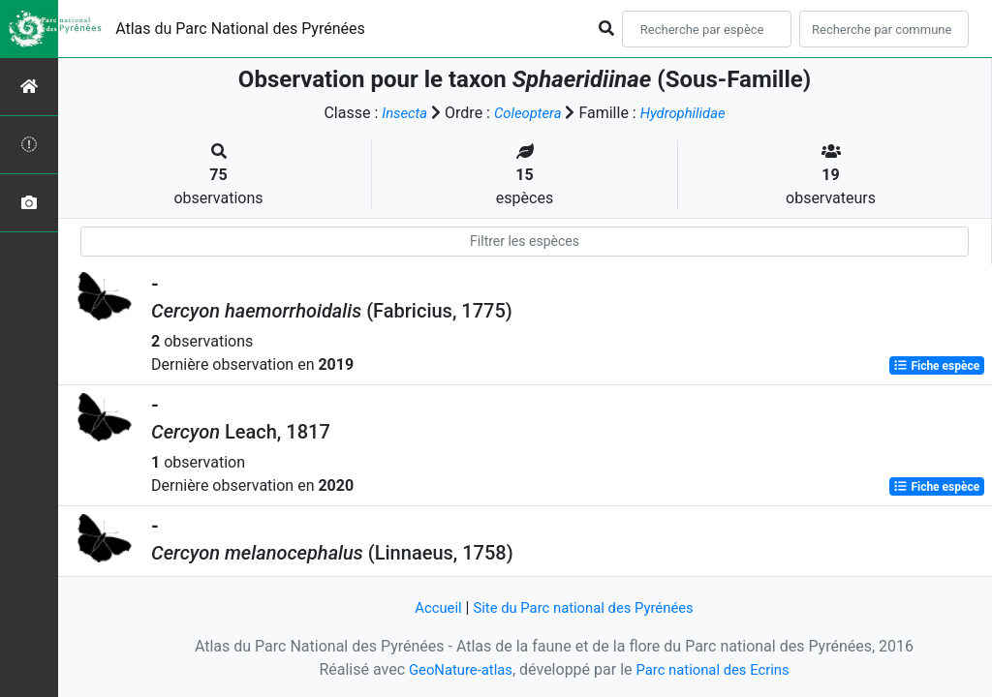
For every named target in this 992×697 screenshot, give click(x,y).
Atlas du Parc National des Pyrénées (240, 28)
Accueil (429, 607)
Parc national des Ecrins (716, 669)
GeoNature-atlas (454, 669)
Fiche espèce (936, 366)
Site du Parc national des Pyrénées (585, 607)
